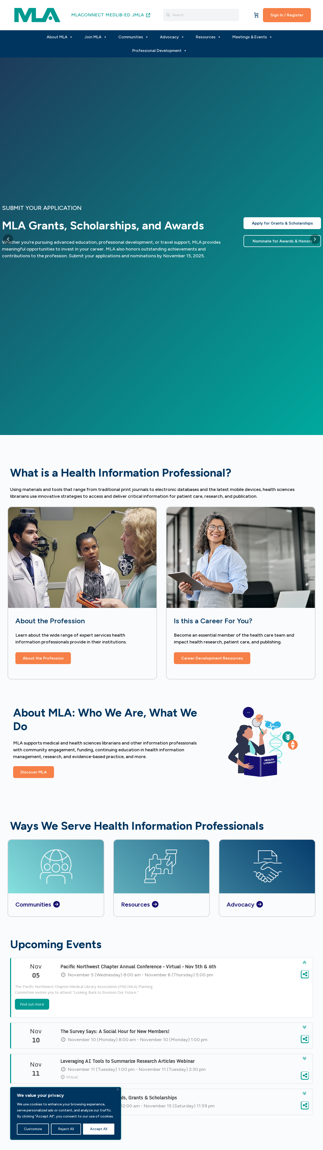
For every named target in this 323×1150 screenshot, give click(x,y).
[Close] (118, 1089)
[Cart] (256, 15)
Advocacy (172, 37)
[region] (65, 1113)
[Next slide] (315, 239)
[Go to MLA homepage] (37, 14)
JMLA (141, 15)
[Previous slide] (8, 239)
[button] (33, 772)
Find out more (32, 1006)
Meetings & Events (252, 37)
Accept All (98, 1129)
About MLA (60, 37)
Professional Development (159, 50)
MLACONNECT (87, 15)
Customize (33, 1129)
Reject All (66, 1129)
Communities (133, 37)
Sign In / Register (287, 15)
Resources (208, 37)
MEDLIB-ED (117, 15)
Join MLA (95, 37)
